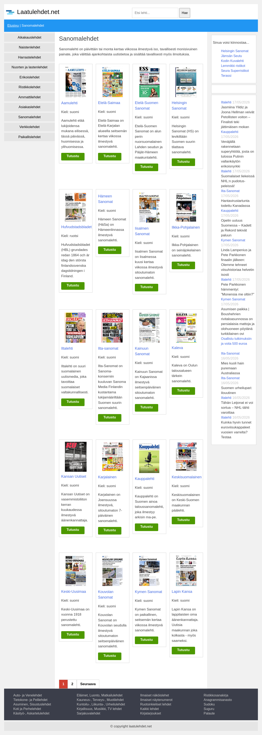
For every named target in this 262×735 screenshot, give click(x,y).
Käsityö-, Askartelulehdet (31, 713)
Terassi (226, 75)
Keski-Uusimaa (73, 592)
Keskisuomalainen (187, 477)
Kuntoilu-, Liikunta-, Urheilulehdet (101, 704)
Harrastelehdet (29, 57)
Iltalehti (67, 348)
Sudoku (209, 704)
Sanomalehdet (29, 117)
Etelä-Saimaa (109, 103)
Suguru (209, 709)
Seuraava (88, 684)
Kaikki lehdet (149, 709)
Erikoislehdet (29, 77)
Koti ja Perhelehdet (27, 709)
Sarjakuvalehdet (88, 713)
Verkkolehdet (29, 127)
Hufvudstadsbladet (76, 227)
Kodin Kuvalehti (232, 61)
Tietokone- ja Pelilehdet (30, 700)
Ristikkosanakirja (216, 695)
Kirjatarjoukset (150, 713)
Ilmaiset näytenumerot (156, 700)
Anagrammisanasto (218, 700)
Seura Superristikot (235, 70)
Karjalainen (107, 477)
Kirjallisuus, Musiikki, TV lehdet (99, 709)
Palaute (209, 713)
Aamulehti (69, 103)
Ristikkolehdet (29, 87)
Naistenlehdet (29, 47)
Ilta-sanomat (108, 348)
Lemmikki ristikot (233, 66)
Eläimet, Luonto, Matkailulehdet (99, 695)
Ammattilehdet (29, 97)
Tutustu (73, 156)
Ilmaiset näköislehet (154, 695)
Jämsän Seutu (231, 56)
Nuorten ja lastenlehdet (29, 67)
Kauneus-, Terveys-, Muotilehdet (100, 700)
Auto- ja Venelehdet (27, 695)
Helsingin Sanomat (234, 51)
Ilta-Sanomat (230, 191)
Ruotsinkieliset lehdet (155, 704)
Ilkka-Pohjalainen (186, 227)
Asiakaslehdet (29, 107)
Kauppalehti (144, 479)
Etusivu (13, 25)
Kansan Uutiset (73, 476)
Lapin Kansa (182, 592)
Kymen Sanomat (148, 592)
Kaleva (177, 348)
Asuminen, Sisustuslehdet (32, 704)
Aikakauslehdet (29, 37)
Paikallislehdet (29, 137)
